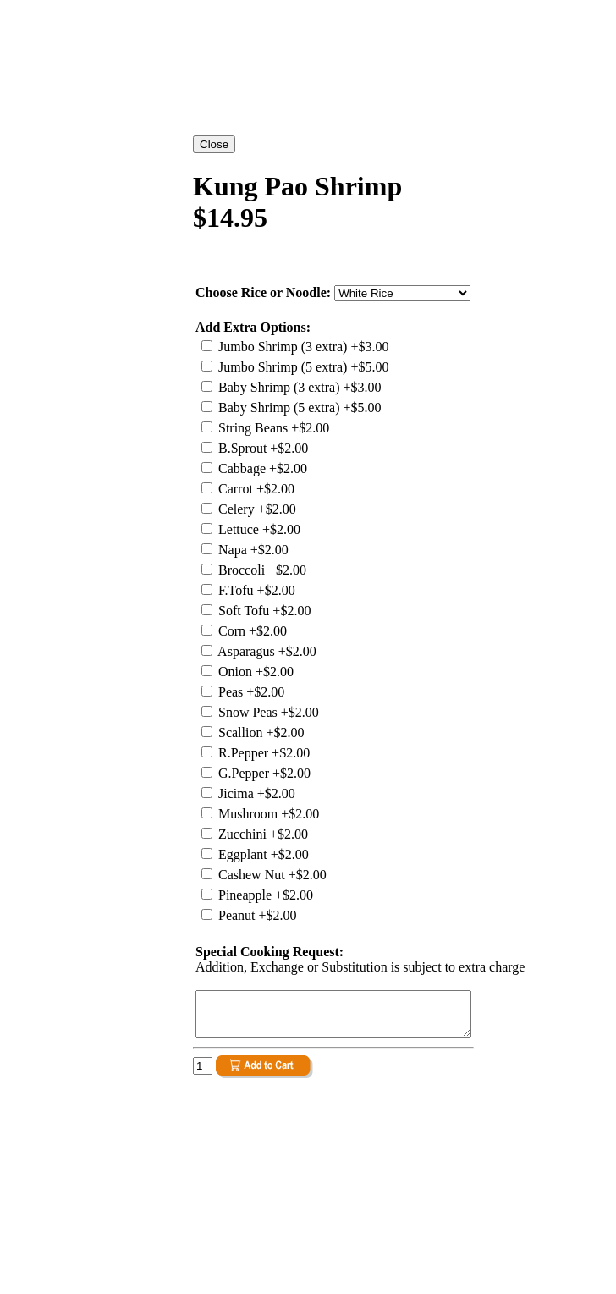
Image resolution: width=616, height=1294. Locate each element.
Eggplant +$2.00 (262, 854)
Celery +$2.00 (255, 509)
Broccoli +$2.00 (260, 570)
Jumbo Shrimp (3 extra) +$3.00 (301, 346)
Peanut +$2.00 (256, 915)
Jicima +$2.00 (255, 793)
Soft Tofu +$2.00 (263, 610)
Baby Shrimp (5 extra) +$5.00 (298, 407)
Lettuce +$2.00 (257, 529)
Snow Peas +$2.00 (267, 712)
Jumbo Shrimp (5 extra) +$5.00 (301, 367)
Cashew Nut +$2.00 (271, 874)
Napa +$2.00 (252, 549)
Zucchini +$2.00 (261, 834)
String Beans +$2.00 (272, 428)
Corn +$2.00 (251, 631)
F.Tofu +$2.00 (255, 590)
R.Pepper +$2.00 (262, 753)
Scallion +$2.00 (259, 732)
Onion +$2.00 (254, 671)
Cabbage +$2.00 (261, 468)
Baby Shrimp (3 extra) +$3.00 (298, 387)
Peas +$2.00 (249, 692)
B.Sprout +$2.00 (261, 448)
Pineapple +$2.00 (264, 895)
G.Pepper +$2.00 (263, 773)
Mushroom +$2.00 (267, 814)
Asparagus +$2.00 (265, 651)
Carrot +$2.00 (254, 489)
